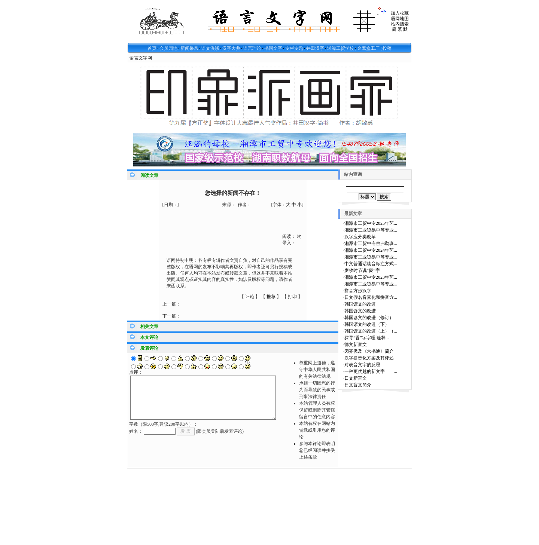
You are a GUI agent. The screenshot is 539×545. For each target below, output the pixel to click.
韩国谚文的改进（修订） (369, 317)
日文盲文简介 (357, 385)
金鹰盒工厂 (368, 48)
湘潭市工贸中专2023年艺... (370, 277)
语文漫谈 (210, 48)
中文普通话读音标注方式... (370, 263)
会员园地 (168, 48)
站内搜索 (400, 24)
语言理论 (252, 48)
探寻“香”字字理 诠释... (366, 337)
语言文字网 (141, 58)
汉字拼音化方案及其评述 (369, 358)
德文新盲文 (355, 344)
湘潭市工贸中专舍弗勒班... (370, 243)
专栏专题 (294, 48)
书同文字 (273, 48)
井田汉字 (315, 48)
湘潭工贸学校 (340, 48)
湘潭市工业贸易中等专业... (370, 230)
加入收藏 (400, 13)
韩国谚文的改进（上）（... (370, 331)
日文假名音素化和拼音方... (370, 297)
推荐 (271, 296)
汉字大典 (231, 48)
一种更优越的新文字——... (370, 371)
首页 (151, 48)
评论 (249, 296)
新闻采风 (189, 48)
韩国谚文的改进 (360, 304)
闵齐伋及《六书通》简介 (369, 351)
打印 (292, 296)
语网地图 (400, 18)
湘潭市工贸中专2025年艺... (370, 223)
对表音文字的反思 (362, 364)
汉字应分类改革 (360, 236)
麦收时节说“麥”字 (362, 270)
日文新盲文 (355, 378)
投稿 (387, 48)
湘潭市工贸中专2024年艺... (370, 250)
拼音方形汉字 (357, 290)
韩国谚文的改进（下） (366, 324)
